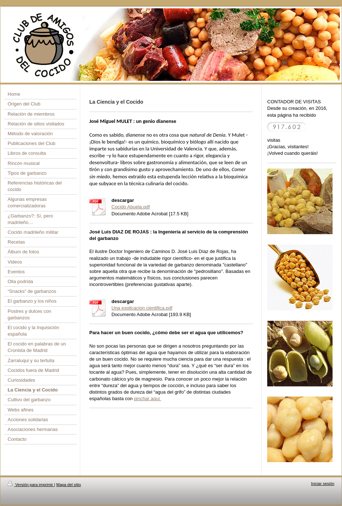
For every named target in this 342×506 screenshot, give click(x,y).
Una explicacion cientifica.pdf (141, 308)
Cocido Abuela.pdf (130, 207)
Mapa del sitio (68, 484)
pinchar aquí (147, 398)
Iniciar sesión (322, 483)
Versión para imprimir (31, 484)
